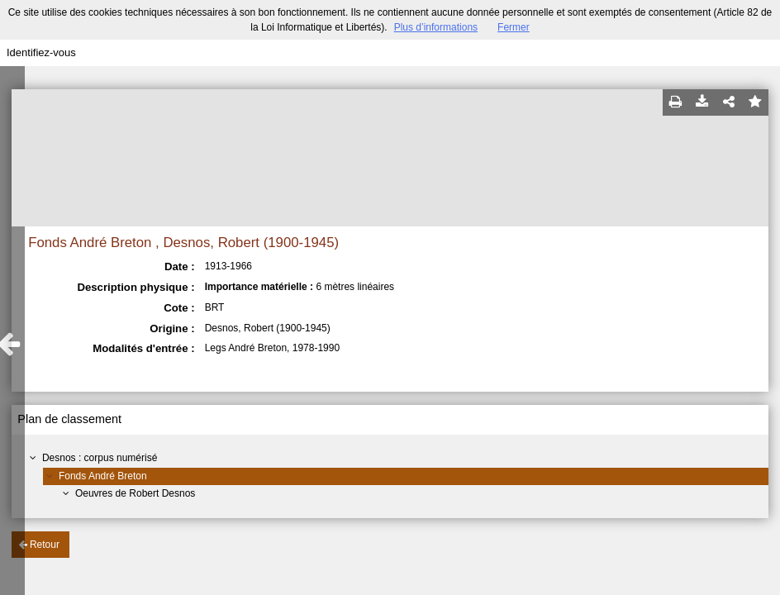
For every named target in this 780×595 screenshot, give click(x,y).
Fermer (513, 27)
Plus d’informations (436, 27)
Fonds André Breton (103, 476)
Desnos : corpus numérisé (99, 458)
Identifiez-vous (41, 52)
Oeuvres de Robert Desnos (135, 493)
